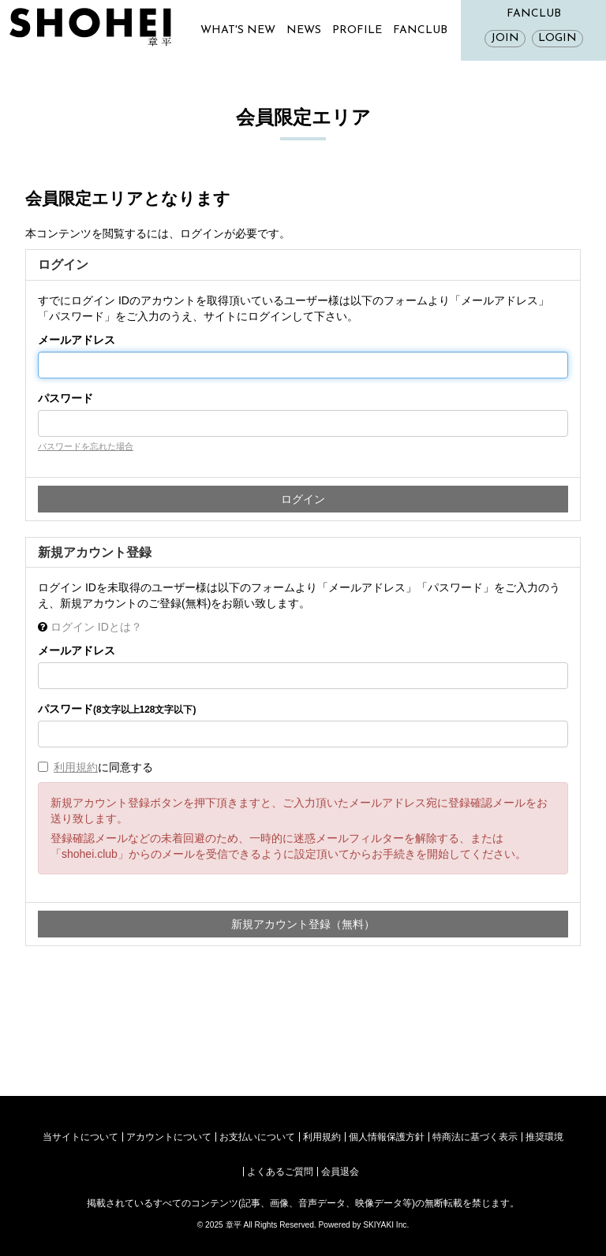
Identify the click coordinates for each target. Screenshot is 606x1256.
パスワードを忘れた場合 (85, 446)
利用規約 (76, 767)
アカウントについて (168, 1136)
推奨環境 (544, 1136)
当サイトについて (80, 1136)
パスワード (65, 398)
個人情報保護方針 (387, 1136)
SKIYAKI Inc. (386, 1225)
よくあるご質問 (280, 1171)
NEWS (303, 30)
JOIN (505, 38)
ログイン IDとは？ (96, 627)
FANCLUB (420, 30)
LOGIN (557, 38)
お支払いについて (257, 1136)
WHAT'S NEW (237, 30)
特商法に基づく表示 (475, 1136)
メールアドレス (76, 340)
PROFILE (357, 30)
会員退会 (340, 1171)
